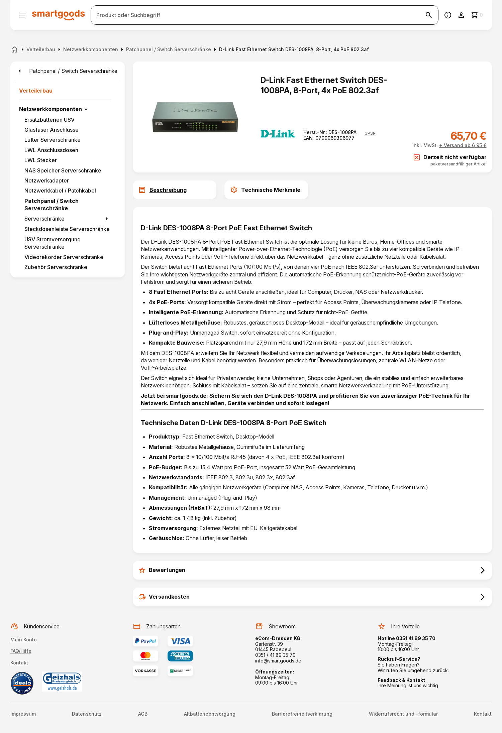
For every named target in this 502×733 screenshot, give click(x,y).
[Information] (448, 15)
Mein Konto (23, 639)
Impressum (23, 714)
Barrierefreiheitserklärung (302, 714)
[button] (370, 133)
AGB (142, 714)
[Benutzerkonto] (461, 15)
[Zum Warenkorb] (477, 15)
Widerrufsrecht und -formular (403, 714)
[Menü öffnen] (22, 15)
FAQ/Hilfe (20, 651)
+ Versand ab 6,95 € (463, 145)
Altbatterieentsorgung (209, 714)
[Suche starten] (429, 15)
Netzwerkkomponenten (50, 109)
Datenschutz (87, 714)
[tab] (220, 189)
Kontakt (19, 662)
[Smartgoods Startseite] (58, 15)
